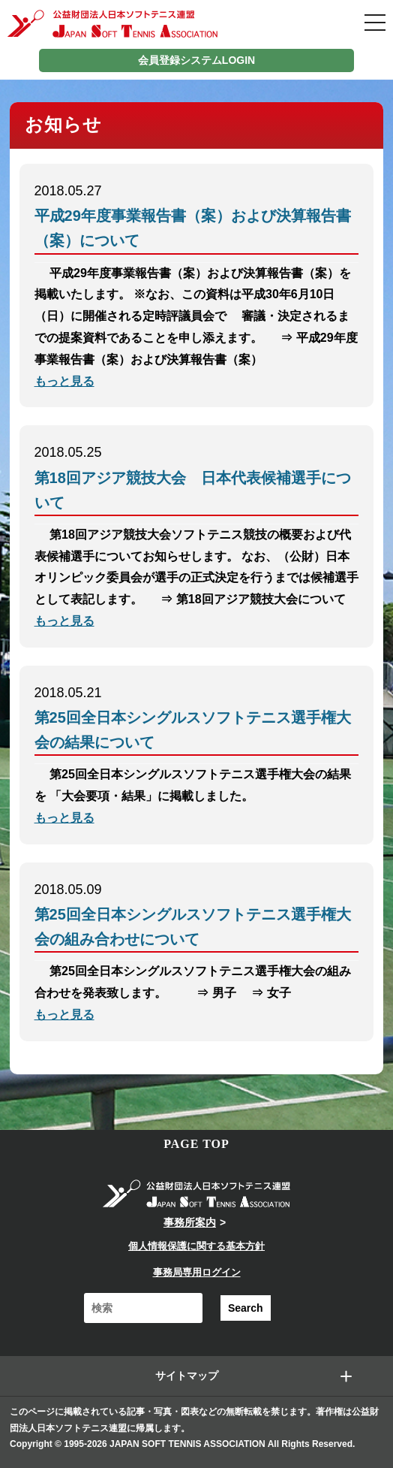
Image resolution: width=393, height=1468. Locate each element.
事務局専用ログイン (197, 1272)
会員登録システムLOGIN (196, 60)
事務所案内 (190, 1222)
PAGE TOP (197, 1143)
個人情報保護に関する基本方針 (196, 1246)
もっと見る (64, 381)
